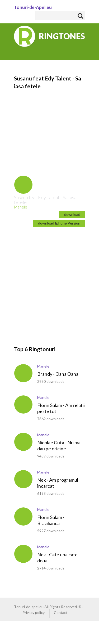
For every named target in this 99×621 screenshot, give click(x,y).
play (23, 185)
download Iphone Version (59, 223)
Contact (61, 612)
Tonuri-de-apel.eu (29, 606)
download (72, 214)
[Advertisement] (49, 124)
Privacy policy (33, 612)
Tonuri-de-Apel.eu (33, 7)
